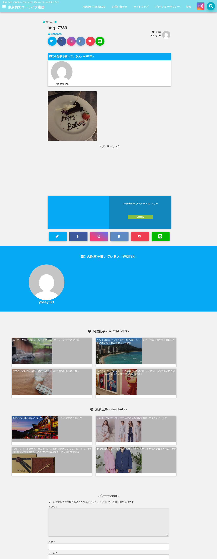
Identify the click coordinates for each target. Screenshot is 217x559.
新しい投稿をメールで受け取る (67, 521)
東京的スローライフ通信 (26, 7)
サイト (51, 493)
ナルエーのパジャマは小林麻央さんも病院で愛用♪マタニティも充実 (84, 383)
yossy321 (156, 35)
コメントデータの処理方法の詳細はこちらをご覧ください (77, 532)
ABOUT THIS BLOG (94, 6)
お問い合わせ (119, 6)
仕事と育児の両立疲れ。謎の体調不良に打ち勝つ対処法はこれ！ (133, 341)
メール (52, 482)
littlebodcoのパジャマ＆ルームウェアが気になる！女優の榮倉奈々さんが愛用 (183, 383)
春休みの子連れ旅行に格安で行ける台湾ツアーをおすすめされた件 (34, 383)
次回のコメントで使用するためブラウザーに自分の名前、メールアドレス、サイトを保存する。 (98, 507)
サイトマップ (140, 6)
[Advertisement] (78, 171)
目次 (188, 6)
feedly (140, 217)
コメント (53, 436)
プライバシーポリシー (167, 6)
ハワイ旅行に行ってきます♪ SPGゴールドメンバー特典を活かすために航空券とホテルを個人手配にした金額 (84, 342)
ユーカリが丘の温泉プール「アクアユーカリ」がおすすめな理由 (34, 341)
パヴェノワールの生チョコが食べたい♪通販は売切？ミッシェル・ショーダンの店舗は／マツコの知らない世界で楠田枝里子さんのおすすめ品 (133, 386)
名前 (51, 471)
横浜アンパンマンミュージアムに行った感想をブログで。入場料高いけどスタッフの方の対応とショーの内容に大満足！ (183, 342)
